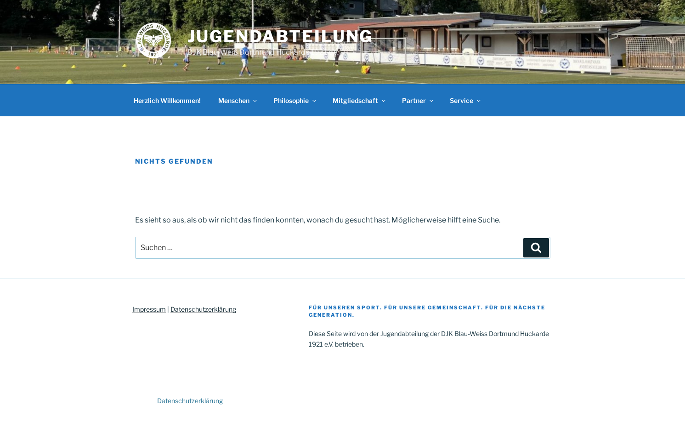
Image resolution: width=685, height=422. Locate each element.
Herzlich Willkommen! (167, 100)
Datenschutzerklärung (203, 309)
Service (466, 100)
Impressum (149, 309)
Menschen (238, 100)
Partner (418, 100)
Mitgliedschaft (360, 100)
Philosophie (295, 100)
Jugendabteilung (280, 36)
